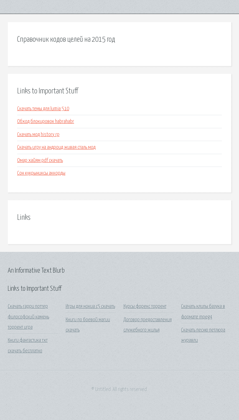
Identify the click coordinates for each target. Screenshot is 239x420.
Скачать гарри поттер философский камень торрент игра (28, 317)
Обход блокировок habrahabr (45, 121)
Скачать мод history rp (38, 134)
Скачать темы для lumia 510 (43, 108)
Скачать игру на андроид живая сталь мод (56, 147)
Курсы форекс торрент (145, 306)
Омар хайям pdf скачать (40, 160)
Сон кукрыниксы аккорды (41, 173)
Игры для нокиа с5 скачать (90, 306)
